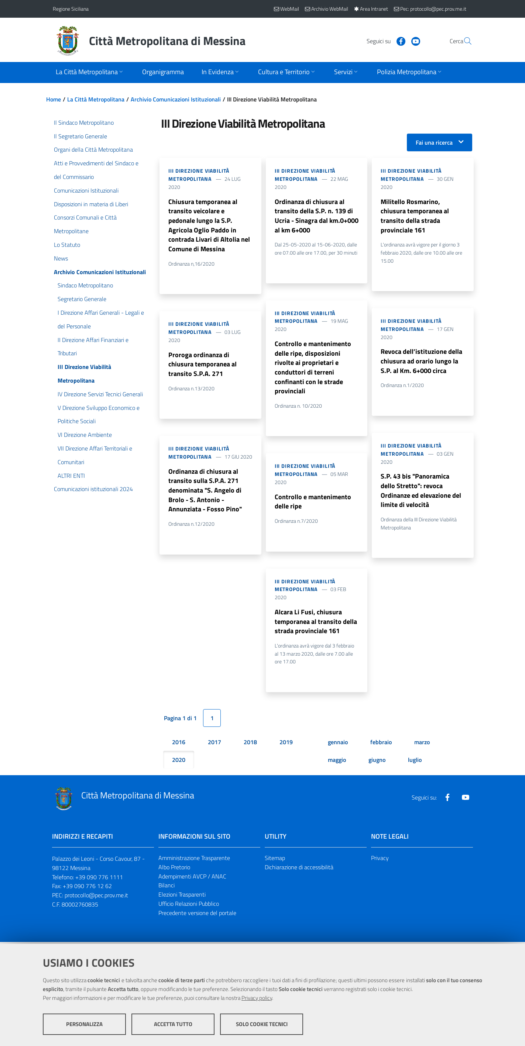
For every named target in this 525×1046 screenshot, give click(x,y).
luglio (415, 761)
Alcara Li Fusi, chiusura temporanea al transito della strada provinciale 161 (316, 623)
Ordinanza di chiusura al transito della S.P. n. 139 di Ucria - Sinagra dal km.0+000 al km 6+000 (316, 216)
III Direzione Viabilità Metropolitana (198, 175)
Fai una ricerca (434, 142)
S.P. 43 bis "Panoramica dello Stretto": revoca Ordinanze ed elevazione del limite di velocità (421, 491)
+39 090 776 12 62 (87, 887)
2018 (250, 743)
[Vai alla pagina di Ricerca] (463, 41)
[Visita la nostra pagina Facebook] (383, 40)
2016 (178, 743)
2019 (286, 743)
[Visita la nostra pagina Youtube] (398, 40)
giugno (376, 761)
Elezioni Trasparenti (182, 896)
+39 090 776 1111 (99, 878)
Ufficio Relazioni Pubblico (188, 905)
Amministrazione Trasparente (194, 859)
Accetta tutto (173, 1024)
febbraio (381, 743)
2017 (214, 743)
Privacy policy (256, 998)
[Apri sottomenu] (90, 72)
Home (53, 99)
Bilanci (166, 887)
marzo (422, 743)
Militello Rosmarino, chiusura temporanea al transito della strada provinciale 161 (415, 216)
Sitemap (275, 859)
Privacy (380, 859)
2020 (178, 761)
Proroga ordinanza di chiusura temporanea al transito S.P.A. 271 (202, 365)
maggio (337, 761)
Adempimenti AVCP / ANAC (192, 877)
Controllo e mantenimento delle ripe (313, 502)
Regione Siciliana (71, 9)
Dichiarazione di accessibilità (299, 868)
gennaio (338, 743)
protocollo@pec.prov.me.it (96, 897)
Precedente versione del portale (197, 914)
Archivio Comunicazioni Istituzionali (176, 99)
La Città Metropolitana (95, 99)
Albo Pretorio (174, 868)
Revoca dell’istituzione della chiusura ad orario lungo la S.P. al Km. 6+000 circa (421, 361)
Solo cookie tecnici (262, 1024)
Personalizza (84, 1024)
